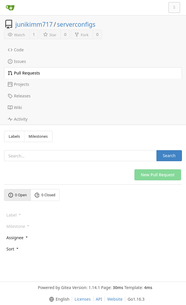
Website (115, 299)
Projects (18, 84)
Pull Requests (24, 73)
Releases (19, 96)
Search (169, 155)
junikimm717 (34, 24)
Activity (18, 119)
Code (16, 49)
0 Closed (45, 195)
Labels (14, 136)
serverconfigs (76, 24)
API (99, 299)
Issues (17, 61)
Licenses (82, 299)
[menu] (93, 237)
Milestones (38, 136)
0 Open (17, 195)
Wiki (15, 107)
